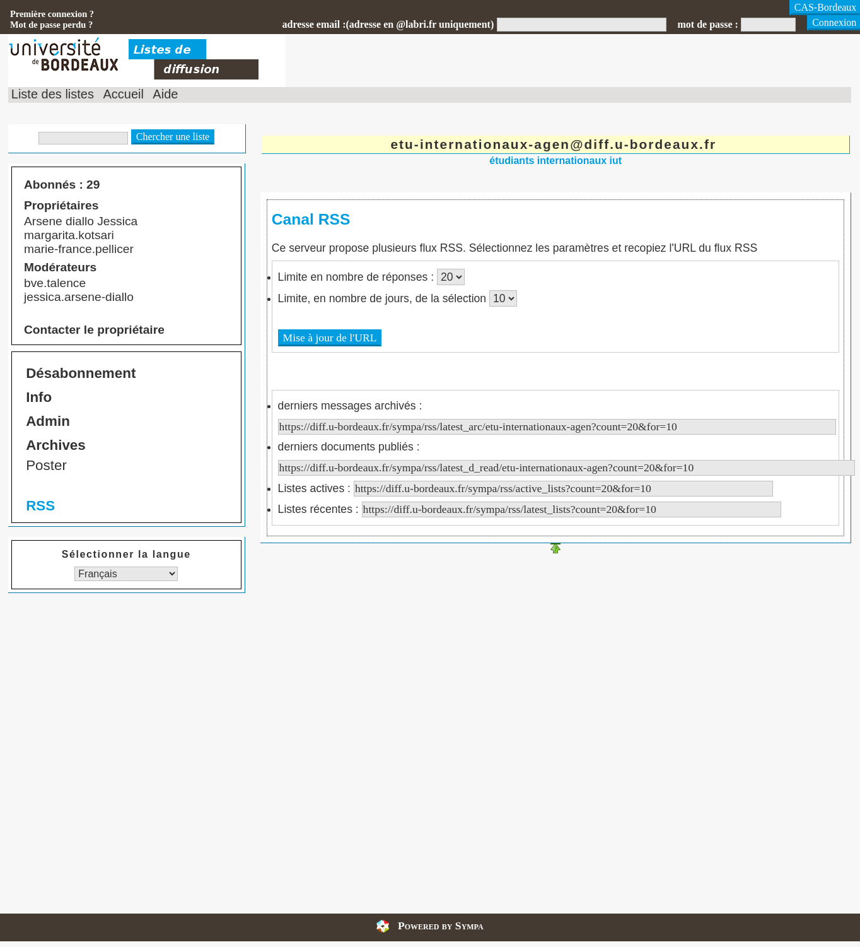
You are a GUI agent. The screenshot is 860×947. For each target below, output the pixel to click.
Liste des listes (52, 94)
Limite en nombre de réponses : (357, 277)
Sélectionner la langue (126, 554)
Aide (165, 94)
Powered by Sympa (441, 925)
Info (39, 397)
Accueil (123, 94)
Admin (48, 421)
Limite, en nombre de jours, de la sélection (383, 298)
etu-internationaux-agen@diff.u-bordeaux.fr (553, 144)
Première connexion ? (52, 14)
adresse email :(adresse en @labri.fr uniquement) (388, 24)
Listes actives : (525, 488)
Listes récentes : (529, 509)
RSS (40, 506)
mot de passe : (707, 24)
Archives (56, 445)
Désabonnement (81, 373)
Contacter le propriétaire (94, 329)
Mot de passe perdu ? (51, 25)
